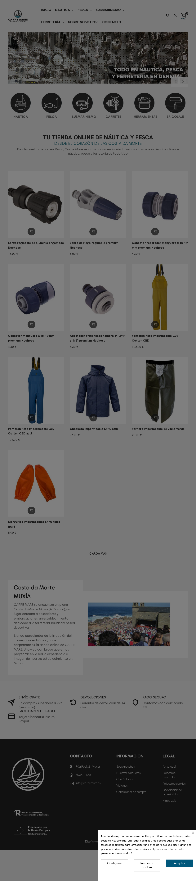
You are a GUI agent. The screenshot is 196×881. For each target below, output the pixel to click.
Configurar (114, 863)
